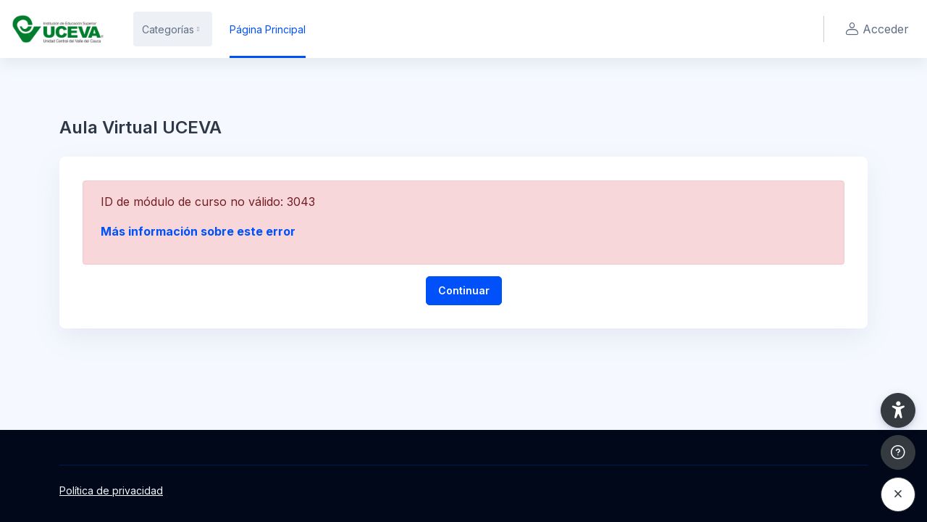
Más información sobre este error (198, 231)
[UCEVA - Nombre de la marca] (58, 29)
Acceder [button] (875, 29)
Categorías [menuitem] (168, 29)
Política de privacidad (111, 490)
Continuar (464, 290)
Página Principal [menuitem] (268, 29)
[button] (898, 410)
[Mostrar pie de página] (898, 452)
